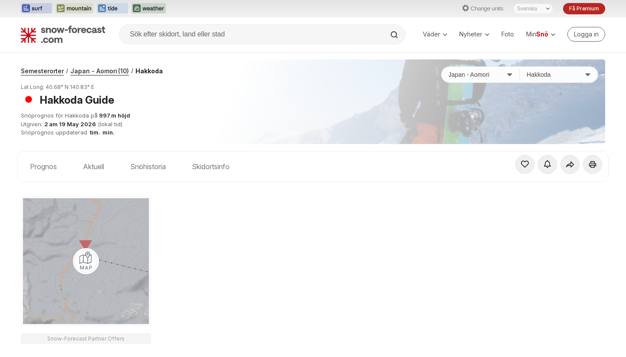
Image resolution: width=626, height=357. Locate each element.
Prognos (43, 166)
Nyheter (474, 34)
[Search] (395, 35)
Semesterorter (42, 71)
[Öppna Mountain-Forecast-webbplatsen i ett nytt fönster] (74, 8)
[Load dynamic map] (86, 261)
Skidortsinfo (211, 166)
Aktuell (93, 166)
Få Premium (584, 8)
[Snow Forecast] (63, 34)
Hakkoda (149, 71)
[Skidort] (559, 74)
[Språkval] (533, 8)
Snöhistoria (148, 166)
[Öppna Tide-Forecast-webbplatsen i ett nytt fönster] (112, 8)
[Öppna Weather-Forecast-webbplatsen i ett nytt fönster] (149, 8)
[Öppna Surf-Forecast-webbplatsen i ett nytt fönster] (36, 8)
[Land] (480, 74)
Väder (435, 34)
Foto (507, 34)
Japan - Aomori (99, 71)
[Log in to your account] (586, 34)
